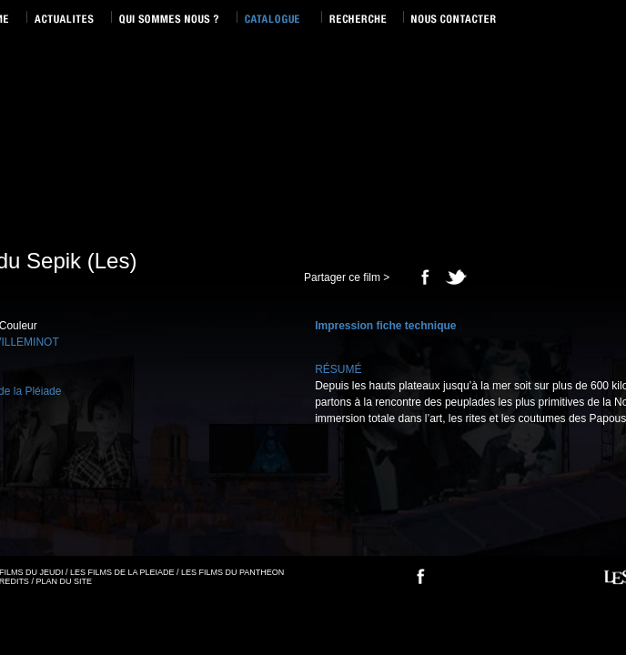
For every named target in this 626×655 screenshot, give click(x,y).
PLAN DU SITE (63, 581)
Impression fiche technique (385, 325)
